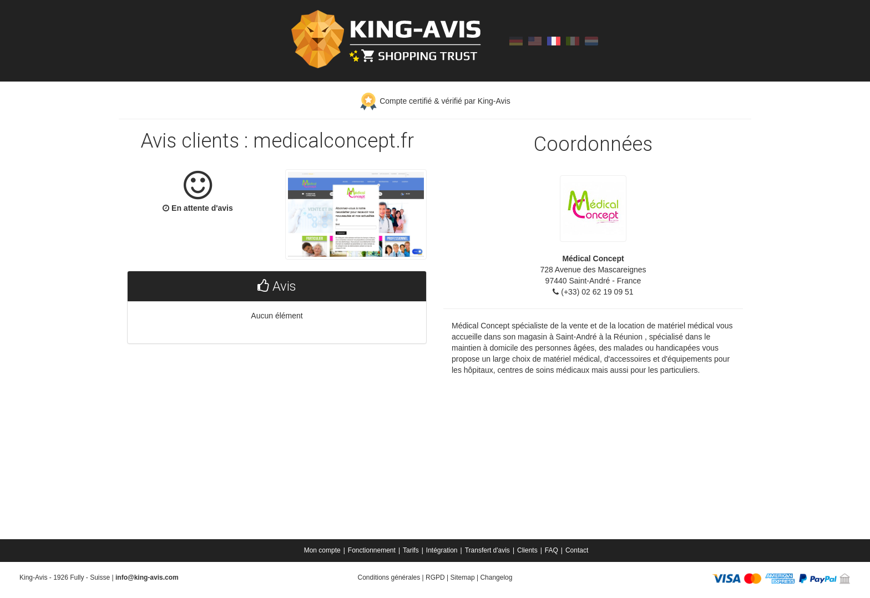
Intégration (442, 550)
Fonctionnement (372, 550)
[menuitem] (323, 550)
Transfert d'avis (487, 550)
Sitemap (463, 577)
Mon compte (322, 550)
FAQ (551, 550)
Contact (576, 550)
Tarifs (411, 550)
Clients (527, 550)
